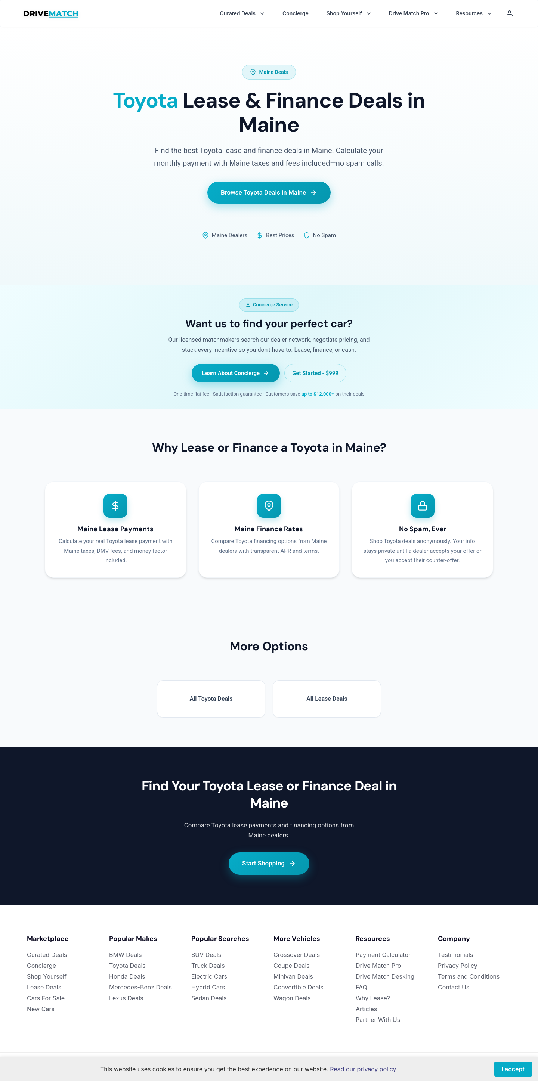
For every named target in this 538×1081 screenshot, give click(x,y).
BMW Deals (125, 954)
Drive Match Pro (378, 965)
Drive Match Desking (385, 976)
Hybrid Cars (208, 987)
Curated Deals (47, 954)
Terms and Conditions (469, 976)
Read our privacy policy (363, 1069)
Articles (366, 1009)
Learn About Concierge (235, 373)
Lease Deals (44, 987)
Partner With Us (378, 1019)
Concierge (295, 13)
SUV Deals (206, 954)
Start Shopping (269, 863)
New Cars (41, 1009)
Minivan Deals (293, 976)
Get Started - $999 (315, 373)
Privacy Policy (457, 965)
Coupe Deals (291, 965)
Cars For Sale (46, 998)
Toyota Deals (127, 965)
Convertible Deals (298, 987)
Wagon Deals (292, 998)
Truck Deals (208, 965)
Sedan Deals (209, 998)
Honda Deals (127, 976)
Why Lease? (373, 998)
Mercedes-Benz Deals (140, 987)
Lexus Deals (126, 998)
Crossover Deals (296, 954)
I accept (513, 1069)
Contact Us (453, 987)
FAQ (361, 987)
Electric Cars (209, 976)
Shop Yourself (47, 976)
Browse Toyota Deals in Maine (269, 192)
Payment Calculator (383, 954)
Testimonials (455, 954)
